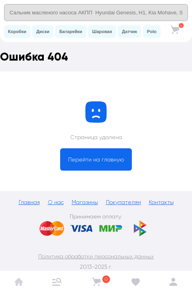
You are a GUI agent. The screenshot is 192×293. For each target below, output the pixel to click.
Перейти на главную (96, 159)
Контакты (161, 202)
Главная (29, 202)
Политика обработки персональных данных (96, 256)
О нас (56, 202)
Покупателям (123, 202)
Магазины (85, 202)
